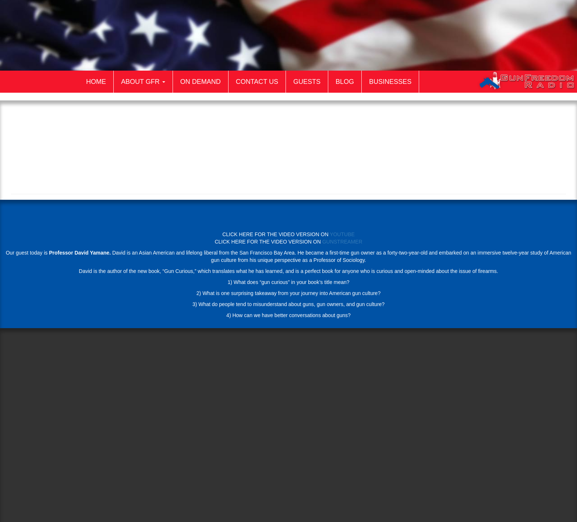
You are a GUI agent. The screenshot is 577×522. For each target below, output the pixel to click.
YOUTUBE (342, 234)
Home (96, 81)
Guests (307, 81)
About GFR (143, 81)
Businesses (390, 81)
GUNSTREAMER (342, 242)
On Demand (200, 81)
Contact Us (257, 81)
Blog (345, 81)
